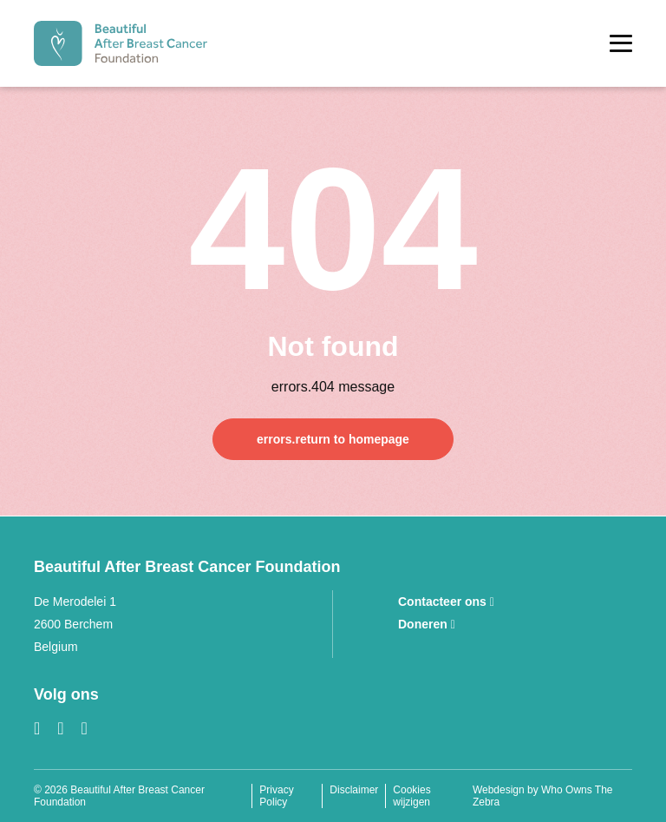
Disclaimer (354, 790)
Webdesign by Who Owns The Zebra (543, 796)
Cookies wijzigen (411, 796)
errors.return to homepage (333, 439)
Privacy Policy (276, 796)
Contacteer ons (446, 601)
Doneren (426, 624)
